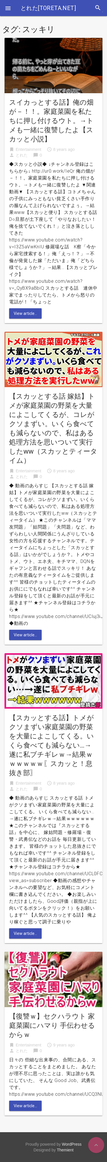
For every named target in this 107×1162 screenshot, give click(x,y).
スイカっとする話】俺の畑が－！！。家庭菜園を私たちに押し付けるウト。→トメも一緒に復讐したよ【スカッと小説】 (51, 120)
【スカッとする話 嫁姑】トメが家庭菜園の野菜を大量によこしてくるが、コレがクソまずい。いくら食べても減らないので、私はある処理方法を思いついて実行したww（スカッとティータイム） (53, 428)
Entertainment (28, 149)
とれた (22, 155)
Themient (65, 1150)
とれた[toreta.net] (48, 8)
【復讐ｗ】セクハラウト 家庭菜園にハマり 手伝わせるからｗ (52, 1025)
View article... (25, 313)
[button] (8, 8)
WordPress (72, 1144)
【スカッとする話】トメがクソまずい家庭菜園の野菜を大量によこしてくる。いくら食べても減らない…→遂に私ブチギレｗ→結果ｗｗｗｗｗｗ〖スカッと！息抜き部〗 (51, 745)
